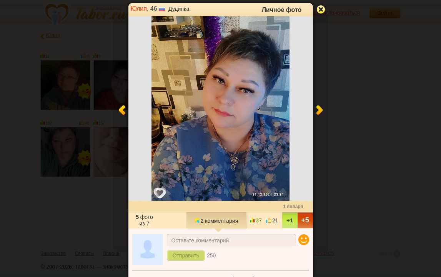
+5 (305, 220)
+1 (289, 220)
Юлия (139, 8)
